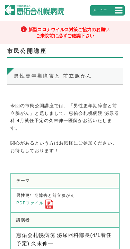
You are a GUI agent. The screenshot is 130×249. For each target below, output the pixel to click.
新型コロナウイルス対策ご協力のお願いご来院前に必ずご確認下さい (69, 32)
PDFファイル (30, 203)
